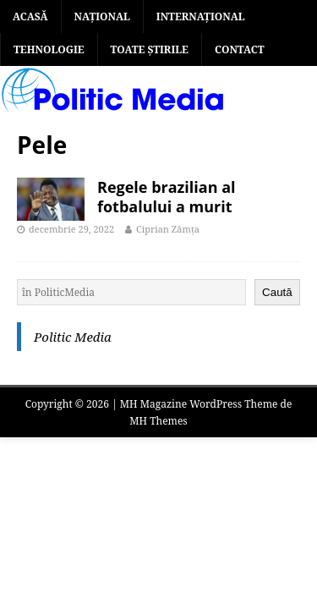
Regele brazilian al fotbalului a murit (166, 197)
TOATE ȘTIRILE (150, 49)
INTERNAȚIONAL (200, 16)
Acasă (30, 16)
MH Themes (158, 421)
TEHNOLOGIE (49, 49)
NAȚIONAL (102, 16)
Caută (277, 292)
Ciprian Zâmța (167, 228)
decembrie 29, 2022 (71, 228)
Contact (240, 49)
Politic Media (73, 336)
